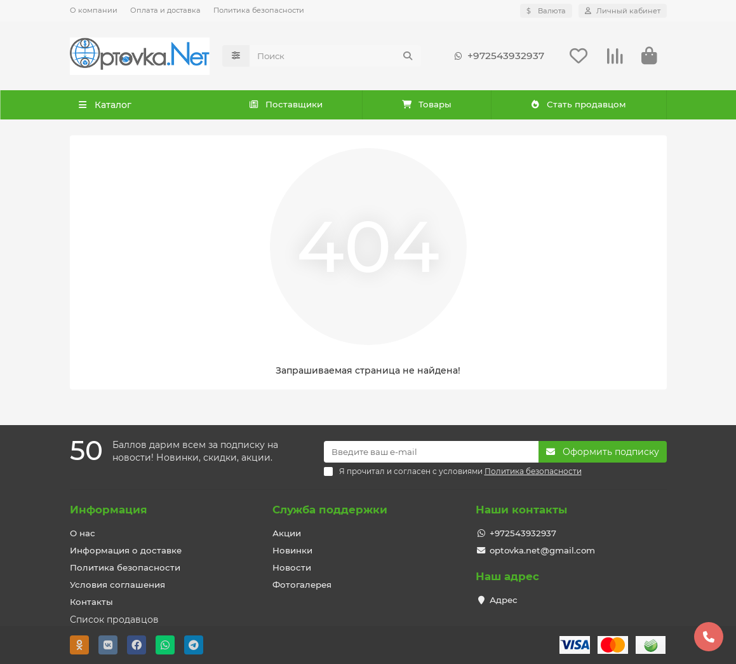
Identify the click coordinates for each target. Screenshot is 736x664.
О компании (93, 10)
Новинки (292, 550)
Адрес (504, 600)
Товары (426, 105)
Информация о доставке (126, 550)
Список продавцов (114, 619)
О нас (82, 533)
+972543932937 (497, 56)
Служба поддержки (329, 509)
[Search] (335, 56)
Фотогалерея (301, 584)
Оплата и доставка (165, 10)
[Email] (431, 452)
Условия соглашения (117, 584)
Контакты (91, 602)
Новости (291, 567)
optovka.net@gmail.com (542, 550)
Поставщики (286, 105)
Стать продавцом (578, 105)
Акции (286, 533)
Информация (108, 509)
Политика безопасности (258, 10)
